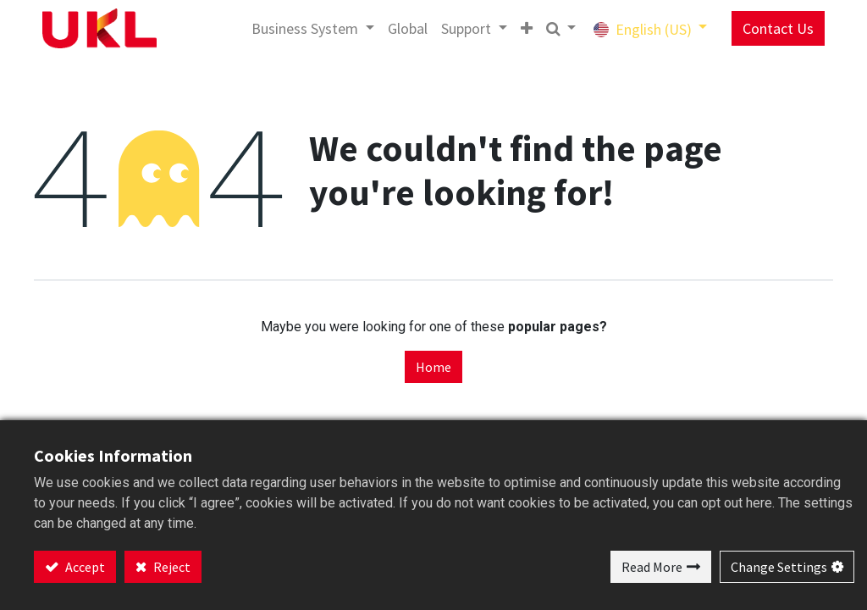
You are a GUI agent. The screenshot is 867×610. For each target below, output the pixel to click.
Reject (171, 566)
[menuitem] (402, 28)
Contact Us (773, 28)
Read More (651, 566)
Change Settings (779, 566)
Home (433, 366)
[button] (520, 28)
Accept (84, 566)
